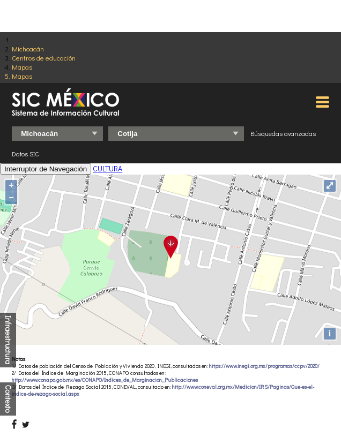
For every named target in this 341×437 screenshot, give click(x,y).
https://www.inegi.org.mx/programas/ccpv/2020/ (264, 366)
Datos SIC (25, 153)
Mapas (22, 66)
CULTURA (107, 168)
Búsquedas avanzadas (283, 133)
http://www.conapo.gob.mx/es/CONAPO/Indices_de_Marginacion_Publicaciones (105, 379)
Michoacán (28, 48)
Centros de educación (44, 57)
